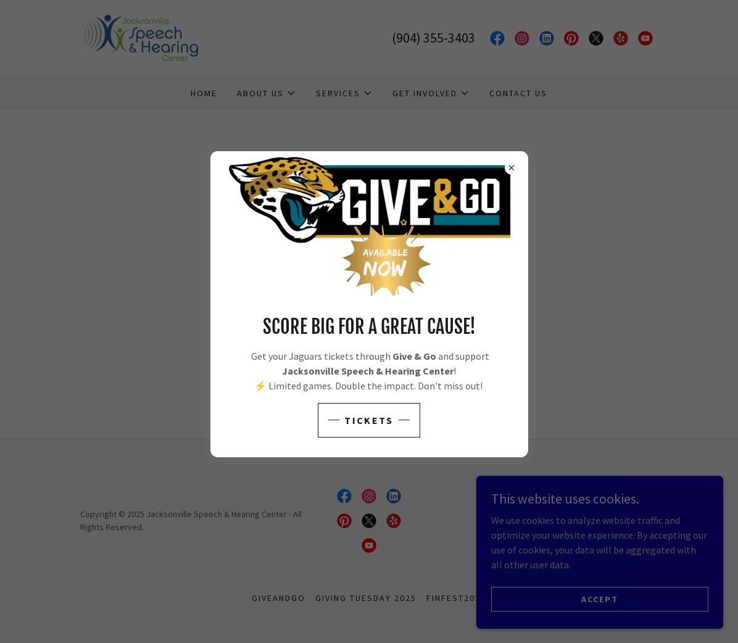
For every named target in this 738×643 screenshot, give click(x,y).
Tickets (368, 420)
